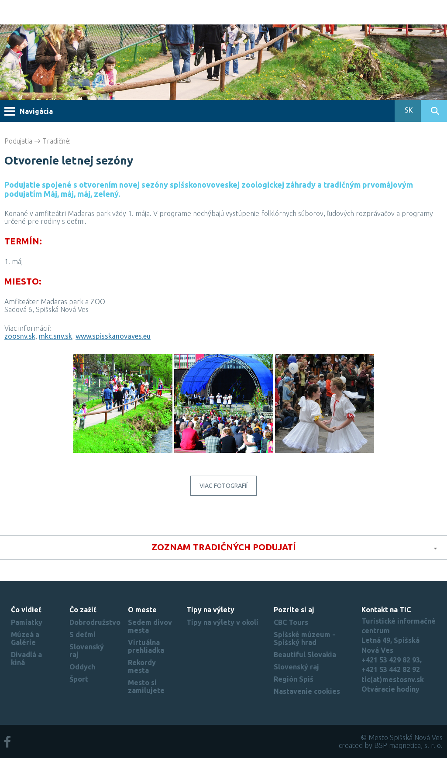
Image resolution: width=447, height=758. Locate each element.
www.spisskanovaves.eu (113, 336)
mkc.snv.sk (55, 336)
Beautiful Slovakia (305, 655)
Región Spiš (293, 679)
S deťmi (82, 634)
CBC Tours (291, 622)
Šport (78, 679)
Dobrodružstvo (94, 622)
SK (408, 110)
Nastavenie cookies (307, 691)
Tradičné (55, 141)
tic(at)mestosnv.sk (392, 679)
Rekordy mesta (142, 666)
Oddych (82, 667)
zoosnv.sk (19, 336)
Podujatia (18, 141)
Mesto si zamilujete (146, 686)
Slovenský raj (296, 667)
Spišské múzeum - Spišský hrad (304, 638)
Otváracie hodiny (390, 689)
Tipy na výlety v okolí (222, 622)
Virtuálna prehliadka (146, 646)
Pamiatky (26, 622)
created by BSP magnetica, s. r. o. (391, 745)
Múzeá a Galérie (25, 638)
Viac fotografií (223, 485)
